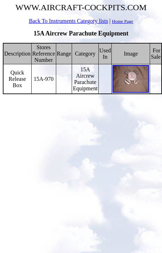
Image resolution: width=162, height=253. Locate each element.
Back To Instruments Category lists (68, 21)
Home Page (122, 21)
